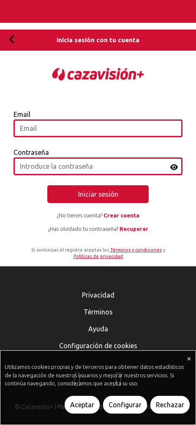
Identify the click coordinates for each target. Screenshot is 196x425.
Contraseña (31, 152)
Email (22, 114)
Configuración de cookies (98, 345)
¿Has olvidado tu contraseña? (98, 229)
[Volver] (12, 40)
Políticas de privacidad (98, 256)
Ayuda (98, 329)
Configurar (125, 405)
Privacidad (98, 295)
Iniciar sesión (98, 194)
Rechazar (170, 405)
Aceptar (82, 405)
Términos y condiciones (136, 249)
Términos (98, 312)
